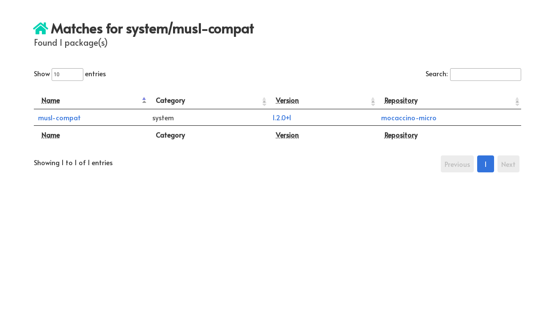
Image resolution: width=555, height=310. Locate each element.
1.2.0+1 (281, 117)
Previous (457, 164)
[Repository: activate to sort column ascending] (449, 100)
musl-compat (59, 117)
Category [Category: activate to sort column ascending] (170, 100)
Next (508, 164)
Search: (473, 73)
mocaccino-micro (409, 117)
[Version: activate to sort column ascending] (322, 100)
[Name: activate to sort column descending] (91, 100)
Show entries (70, 73)
